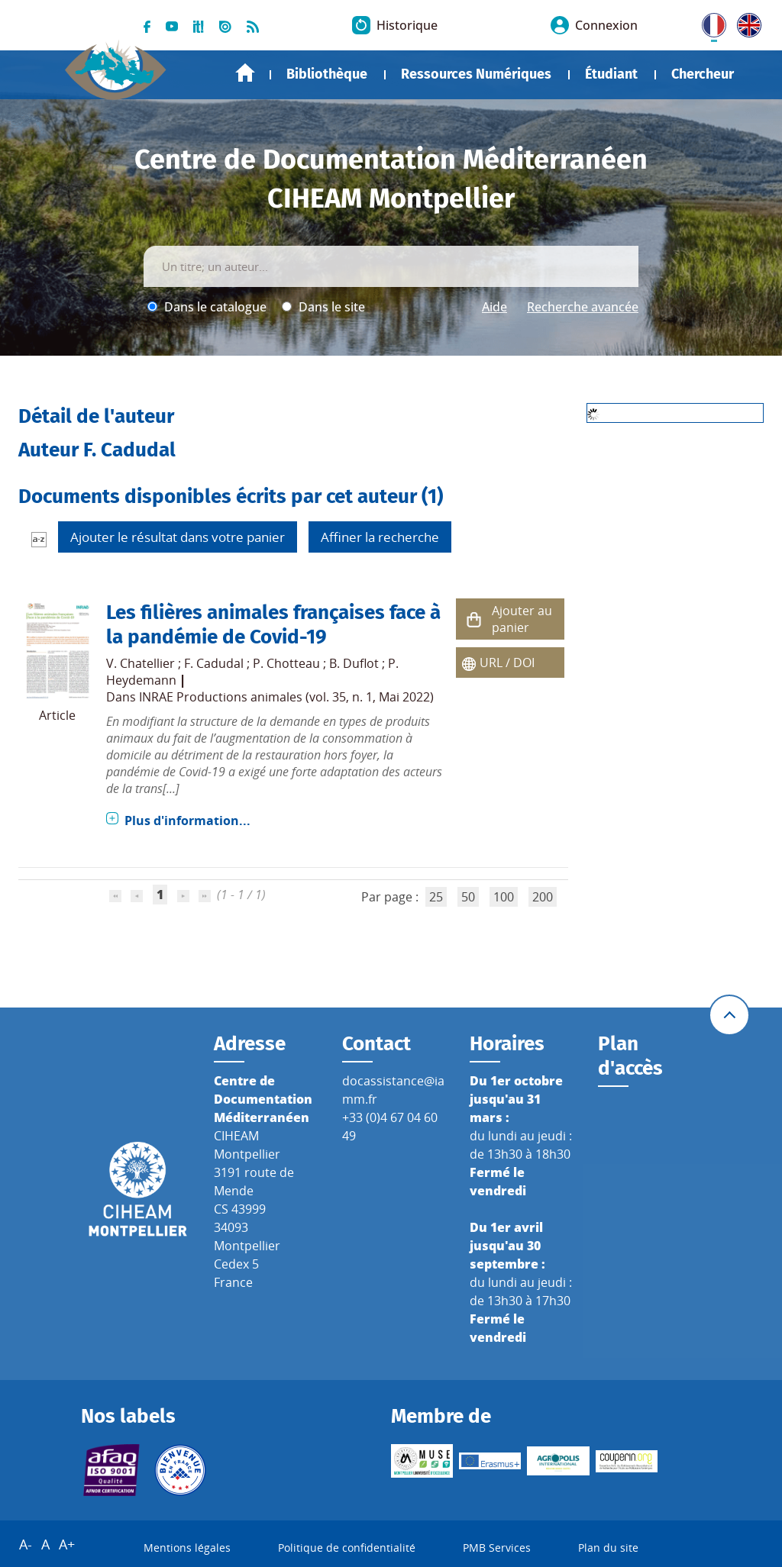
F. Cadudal (214, 663)
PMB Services (497, 1547)
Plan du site (608, 1547)
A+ (67, 1544)
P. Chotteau (286, 663)
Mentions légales (187, 1547)
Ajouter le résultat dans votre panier (177, 537)
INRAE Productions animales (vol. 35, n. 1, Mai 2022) (286, 696)
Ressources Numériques (476, 74)
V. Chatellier (140, 663)
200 (542, 896)
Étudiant (611, 74)
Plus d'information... (187, 820)
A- (25, 1544)
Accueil (245, 72)
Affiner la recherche (380, 537)
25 (436, 896)
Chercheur (702, 74)
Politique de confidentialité (346, 1547)
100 (503, 896)
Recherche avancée (582, 306)
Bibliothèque (326, 74)
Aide (494, 306)
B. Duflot (354, 663)
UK (745, 22)
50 (468, 896)
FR (709, 22)
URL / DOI (507, 662)
